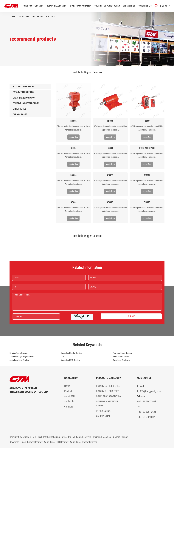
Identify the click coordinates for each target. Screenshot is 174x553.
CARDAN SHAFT (145, 6)
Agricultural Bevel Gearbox (19, 360)
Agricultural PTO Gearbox (70, 360)
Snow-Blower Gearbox (121, 357)
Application (37, 17)
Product (68, 391)
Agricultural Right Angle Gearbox (22, 357)
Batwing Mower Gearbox (18, 353)
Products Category (108, 377)
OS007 (147, 121)
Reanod (124, 437)
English (165, 5)
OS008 (110, 148)
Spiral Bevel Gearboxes (121, 360)
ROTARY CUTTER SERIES (33, 6)
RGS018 (73, 175)
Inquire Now (73, 137)
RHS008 (110, 121)
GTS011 (110, 175)
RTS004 (73, 148)
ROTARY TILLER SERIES (56, 6)
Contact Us (144, 377)
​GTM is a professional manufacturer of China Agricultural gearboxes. (73, 128)
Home (13, 17)
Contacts (50, 17)
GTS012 (147, 175)
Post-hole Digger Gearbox (122, 353)
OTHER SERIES (129, 6)
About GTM (24, 17)
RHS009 (147, 202)
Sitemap (97, 437)
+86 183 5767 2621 (146, 401)
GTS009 (110, 202)
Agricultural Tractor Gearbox (71, 353)
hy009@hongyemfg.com (149, 391)
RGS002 (73, 121)
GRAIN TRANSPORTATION (80, 6)
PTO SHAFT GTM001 (147, 148)
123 (62, 357)
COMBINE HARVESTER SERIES (107, 6)
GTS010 (73, 202)
